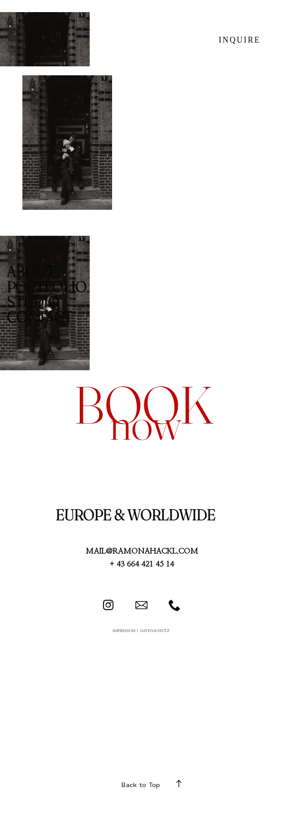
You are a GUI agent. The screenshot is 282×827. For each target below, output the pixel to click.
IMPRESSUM (124, 631)
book (143, 404)
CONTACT (39, 316)
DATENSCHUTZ (154, 631)
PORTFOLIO (47, 286)
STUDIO (33, 301)
